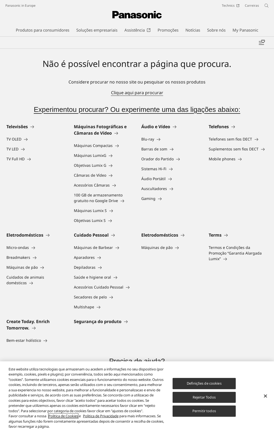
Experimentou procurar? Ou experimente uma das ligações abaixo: (137, 109)
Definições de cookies (204, 383)
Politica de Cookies (63, 416)
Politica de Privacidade (101, 416)
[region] (137, 396)
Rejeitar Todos (204, 397)
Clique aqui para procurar (137, 93)
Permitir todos (204, 410)
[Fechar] (265, 396)
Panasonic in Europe (20, 5)
